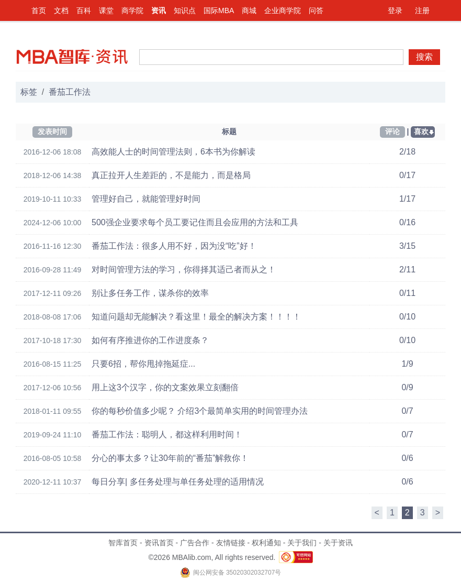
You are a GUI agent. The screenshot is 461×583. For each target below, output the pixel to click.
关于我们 (302, 542)
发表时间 (52, 131)
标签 (28, 91)
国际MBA (219, 10)
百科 (83, 10)
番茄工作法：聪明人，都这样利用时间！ (167, 434)
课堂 (106, 10)
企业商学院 (282, 10)
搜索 (424, 56)
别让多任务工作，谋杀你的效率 (150, 293)
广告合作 (194, 542)
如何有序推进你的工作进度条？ (150, 340)
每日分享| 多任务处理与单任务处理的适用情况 (178, 481)
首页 (38, 10)
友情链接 (230, 542)
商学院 (132, 10)
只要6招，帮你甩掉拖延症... (143, 363)
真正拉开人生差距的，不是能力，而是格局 (171, 175)
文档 (61, 10)
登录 (395, 10)
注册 (422, 10)
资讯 (158, 10)
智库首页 (123, 542)
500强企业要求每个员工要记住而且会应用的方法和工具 (195, 222)
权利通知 (266, 542)
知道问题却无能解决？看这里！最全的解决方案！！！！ (196, 316)
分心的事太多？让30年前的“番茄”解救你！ (170, 458)
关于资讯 (338, 542)
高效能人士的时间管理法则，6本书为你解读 (173, 151)
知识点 (185, 10)
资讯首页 (159, 542)
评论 (392, 131)
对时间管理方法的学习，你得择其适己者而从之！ (184, 269)
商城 (249, 10)
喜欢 (421, 131)
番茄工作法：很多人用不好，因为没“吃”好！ (174, 245)
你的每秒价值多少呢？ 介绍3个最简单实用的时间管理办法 (200, 410)
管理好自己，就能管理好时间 (146, 198)
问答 (316, 10)
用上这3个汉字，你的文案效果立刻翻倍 (165, 387)
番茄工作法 (70, 91)
